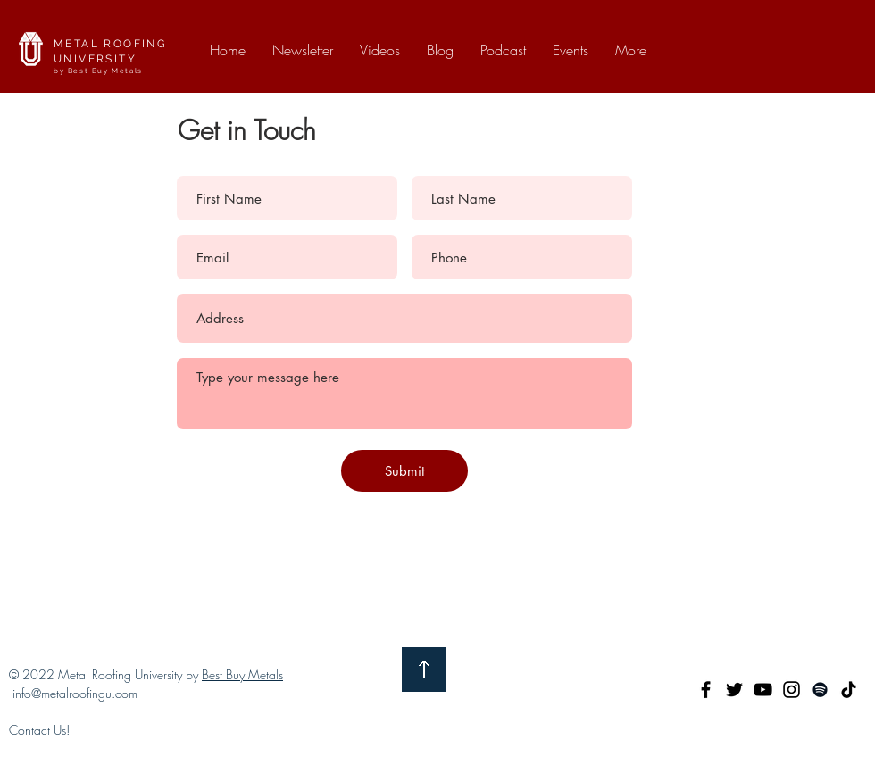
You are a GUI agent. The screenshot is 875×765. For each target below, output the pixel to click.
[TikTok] (849, 689)
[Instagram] (791, 689)
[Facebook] (706, 689)
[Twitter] (734, 689)
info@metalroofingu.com (75, 693)
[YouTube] (763, 689)
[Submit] (404, 471)
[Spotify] (820, 689)
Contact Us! (39, 729)
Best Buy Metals (242, 674)
